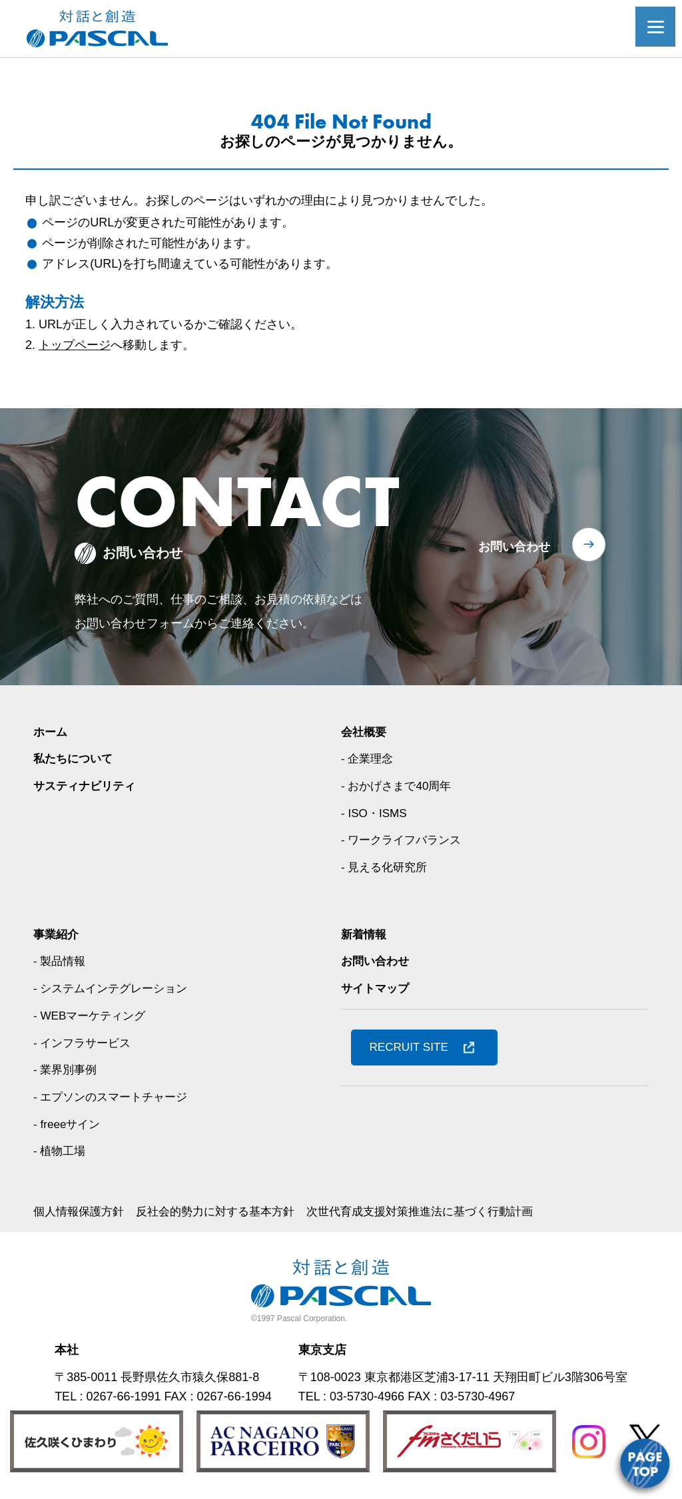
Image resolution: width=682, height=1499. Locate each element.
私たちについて (75, 758)
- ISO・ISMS (375, 813)
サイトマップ (377, 988)
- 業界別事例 (67, 1069)
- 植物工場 (61, 1150)
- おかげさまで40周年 (399, 785)
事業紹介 (57, 934)
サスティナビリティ (87, 785)
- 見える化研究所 (386, 867)
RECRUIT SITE (412, 1046)
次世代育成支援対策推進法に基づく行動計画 (441, 1211)
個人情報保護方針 (81, 1211)
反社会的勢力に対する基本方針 (225, 1211)
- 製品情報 (61, 961)
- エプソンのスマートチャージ (114, 1096)
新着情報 (365, 934)
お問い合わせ (514, 546)
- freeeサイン (68, 1124)
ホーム (51, 732)
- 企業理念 (368, 758)
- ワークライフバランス (404, 839)
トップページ (75, 345)
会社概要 (365, 732)
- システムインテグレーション (114, 988)
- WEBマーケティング (92, 1015)
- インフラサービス (85, 1042)
